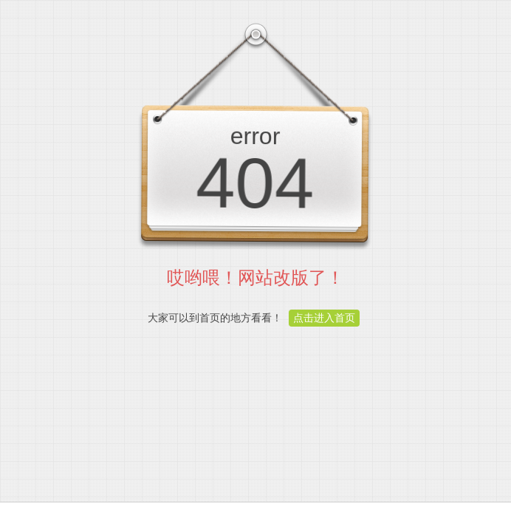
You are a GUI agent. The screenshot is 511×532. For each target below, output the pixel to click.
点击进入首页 (324, 318)
